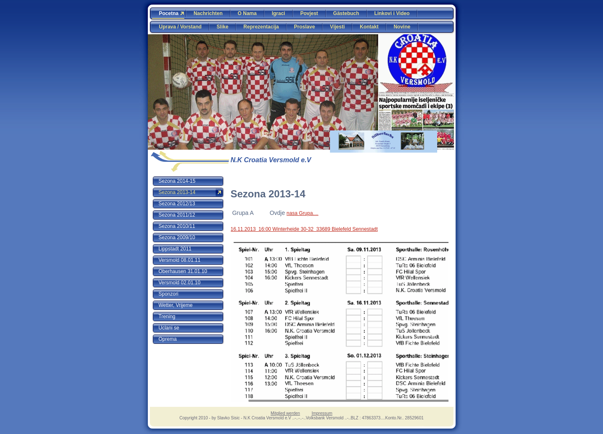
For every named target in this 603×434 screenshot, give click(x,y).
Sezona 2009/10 (177, 237)
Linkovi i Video (392, 13)
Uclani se (169, 328)
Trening (167, 316)
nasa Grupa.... (302, 213)
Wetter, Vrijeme (176, 305)
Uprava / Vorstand (180, 27)
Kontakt (369, 27)
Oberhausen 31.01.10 (183, 271)
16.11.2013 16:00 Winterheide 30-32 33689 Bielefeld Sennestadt (304, 229)
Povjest (309, 13)
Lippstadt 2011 (175, 249)
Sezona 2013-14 (177, 192)
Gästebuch (346, 13)
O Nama (247, 13)
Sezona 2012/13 (177, 204)
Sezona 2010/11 (177, 226)
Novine (402, 27)
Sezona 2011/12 (177, 215)
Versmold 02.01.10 (180, 283)
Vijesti (337, 27)
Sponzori (168, 294)
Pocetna (169, 13)
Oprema (168, 339)
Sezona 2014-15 (177, 181)
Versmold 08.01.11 (180, 260)
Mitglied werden (285, 413)
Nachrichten (207, 13)
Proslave (304, 27)
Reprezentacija (261, 27)
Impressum (322, 413)
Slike (222, 27)
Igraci (278, 13)
